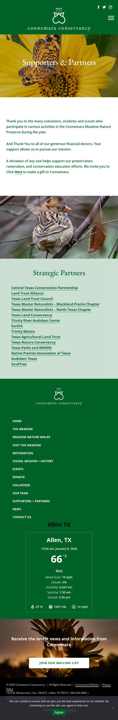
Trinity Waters (23, 331)
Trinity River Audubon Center (35, 320)
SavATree (19, 364)
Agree (59, 712)
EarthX (17, 326)
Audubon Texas (24, 358)
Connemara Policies (87, 684)
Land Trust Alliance (27, 293)
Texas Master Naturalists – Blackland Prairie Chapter (55, 304)
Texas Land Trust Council (32, 298)
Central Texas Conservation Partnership (44, 287)
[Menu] (111, 18)
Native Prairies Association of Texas (41, 353)
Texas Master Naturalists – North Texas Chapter (51, 309)
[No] (113, 708)
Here (18, 172)
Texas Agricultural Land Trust (35, 337)
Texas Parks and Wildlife (31, 347)
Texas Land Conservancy (31, 315)
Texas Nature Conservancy (33, 342)
